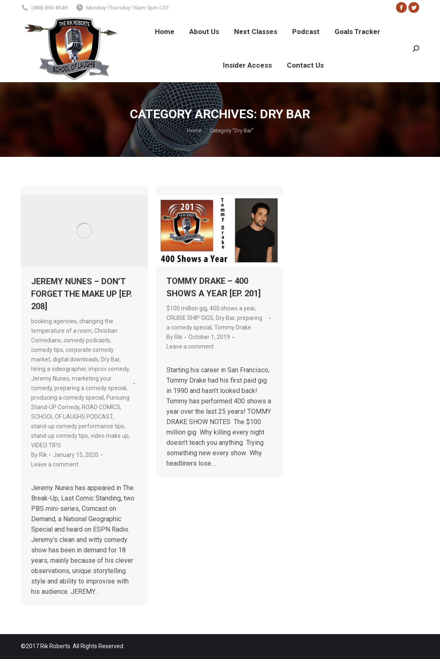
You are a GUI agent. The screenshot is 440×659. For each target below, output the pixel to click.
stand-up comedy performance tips (77, 426)
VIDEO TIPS (46, 445)
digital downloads (75, 359)
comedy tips (47, 350)
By (39, 455)
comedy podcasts (87, 340)
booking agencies (54, 321)
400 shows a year (232, 308)
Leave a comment (54, 464)
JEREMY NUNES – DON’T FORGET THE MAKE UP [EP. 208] (81, 293)
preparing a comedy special (90, 388)
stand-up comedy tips (59, 435)
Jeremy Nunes (50, 378)
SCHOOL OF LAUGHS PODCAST (72, 416)
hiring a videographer (58, 369)
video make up (109, 435)
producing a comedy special (67, 397)
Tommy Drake (232, 327)
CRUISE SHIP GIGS (189, 318)
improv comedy (108, 369)
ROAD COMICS (101, 407)
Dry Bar (110, 359)
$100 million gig (186, 308)
